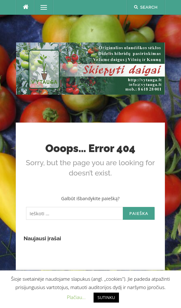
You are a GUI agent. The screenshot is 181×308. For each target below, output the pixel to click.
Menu (41, 7)
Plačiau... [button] (76, 297)
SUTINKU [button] (106, 297)
